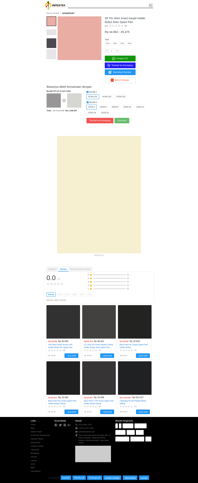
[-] (56, 425)
